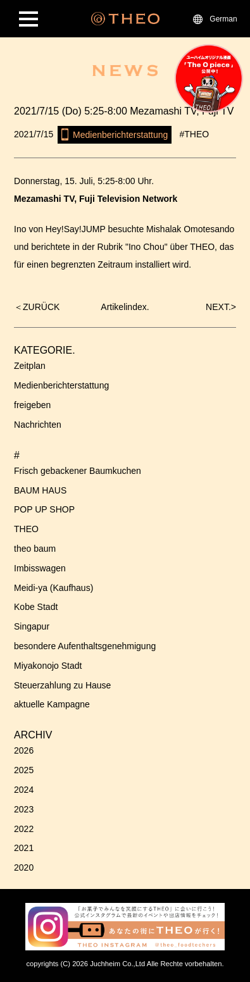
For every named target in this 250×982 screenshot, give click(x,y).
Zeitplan (30, 366)
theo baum (35, 549)
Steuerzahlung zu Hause (62, 685)
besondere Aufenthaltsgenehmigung (85, 646)
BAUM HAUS (40, 490)
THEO (26, 529)
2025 (24, 770)
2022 (24, 829)
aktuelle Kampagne (52, 704)
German (223, 19)
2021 (24, 848)
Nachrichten (37, 425)
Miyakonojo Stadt (48, 666)
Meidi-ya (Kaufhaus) (53, 588)
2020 (24, 867)
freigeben (32, 405)
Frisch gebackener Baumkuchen (77, 471)
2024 (24, 790)
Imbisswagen (40, 568)
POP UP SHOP (44, 509)
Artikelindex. (125, 307)
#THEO (194, 134)
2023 (24, 809)
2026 (24, 750)
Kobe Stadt (36, 607)
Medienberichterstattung (61, 385)
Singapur (31, 626)
